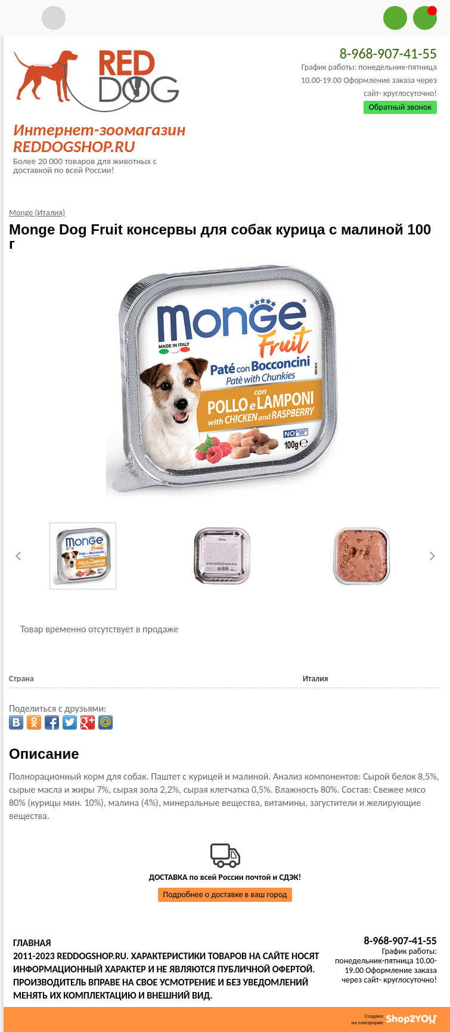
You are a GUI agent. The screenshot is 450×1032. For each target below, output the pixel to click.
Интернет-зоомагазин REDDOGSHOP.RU (99, 138)
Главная (32, 942)
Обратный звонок (400, 107)
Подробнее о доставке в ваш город (225, 894)
